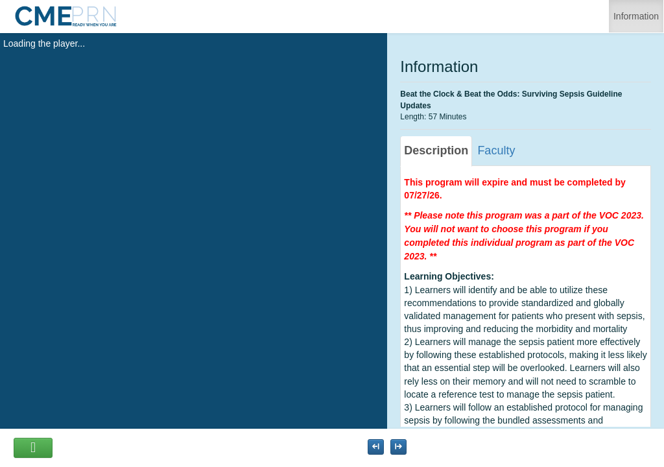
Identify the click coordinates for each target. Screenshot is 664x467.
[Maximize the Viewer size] (376, 446)
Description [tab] (436, 150)
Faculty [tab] (496, 150)
